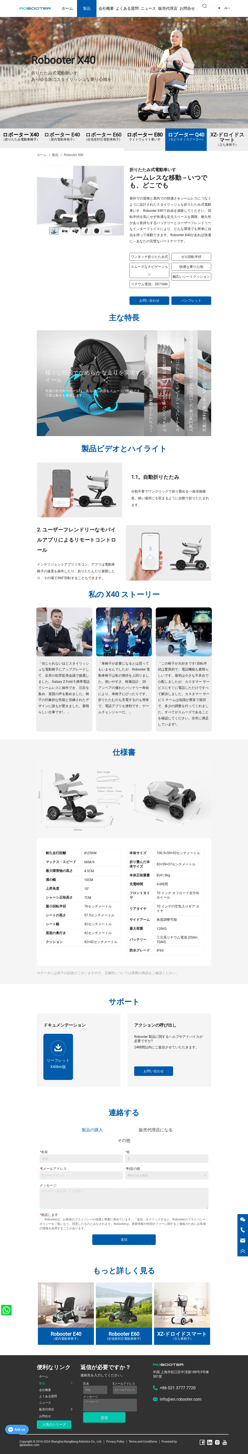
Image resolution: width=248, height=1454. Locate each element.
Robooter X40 (73, 155)
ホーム (67, 8)
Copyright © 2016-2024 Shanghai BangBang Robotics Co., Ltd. (60, 1441)
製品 (87, 8)
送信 (124, 1240)
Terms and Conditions (143, 1441)
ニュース (148, 8)
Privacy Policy (115, 1441)
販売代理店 (167, 8)
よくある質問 (127, 8)
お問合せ (187, 8)
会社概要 (106, 8)
